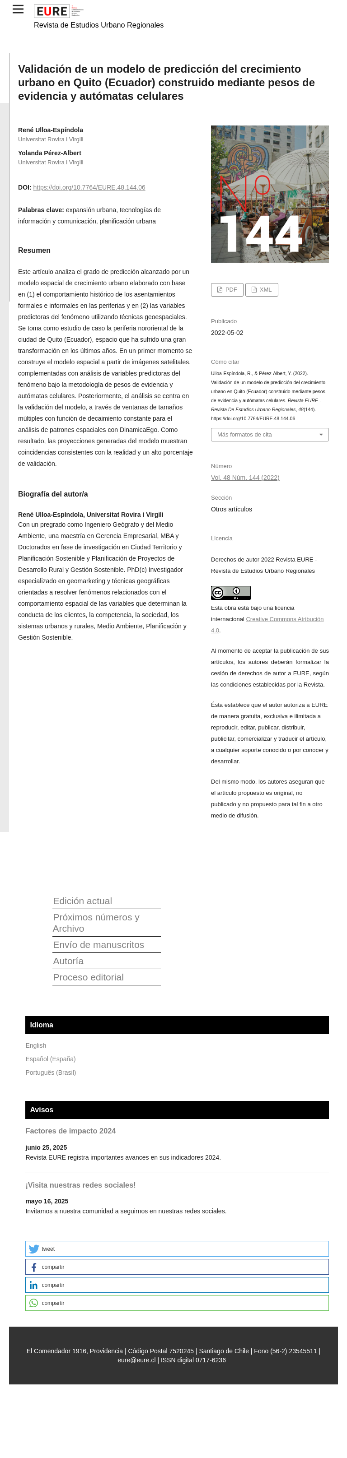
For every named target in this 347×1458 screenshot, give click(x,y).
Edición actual (82, 901)
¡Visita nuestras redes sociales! (80, 1185)
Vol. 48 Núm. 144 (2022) (245, 477)
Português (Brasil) (50, 1072)
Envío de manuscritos (98, 944)
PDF (230, 289)
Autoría (68, 961)
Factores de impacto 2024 (70, 1131)
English (35, 1045)
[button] (177, 1249)
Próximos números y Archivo (95, 922)
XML (265, 289)
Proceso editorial (88, 977)
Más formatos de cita (244, 434)
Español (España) (50, 1059)
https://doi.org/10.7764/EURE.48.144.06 (89, 187)
